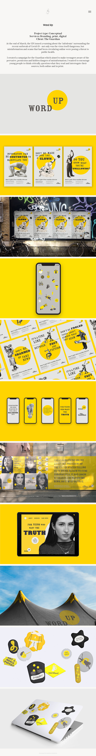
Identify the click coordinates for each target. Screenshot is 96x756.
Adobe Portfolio (52, 753)
